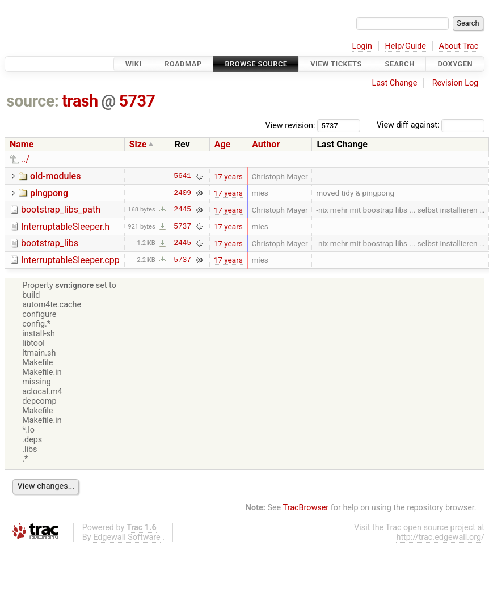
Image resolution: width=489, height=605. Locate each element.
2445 (182, 210)
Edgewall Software (127, 537)
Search (399, 64)
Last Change (394, 83)
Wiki (133, 64)
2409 (182, 193)
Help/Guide (405, 46)
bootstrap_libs (49, 243)
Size (138, 144)
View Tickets (335, 64)
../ (25, 159)
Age (222, 144)
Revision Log (455, 83)
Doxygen (455, 64)
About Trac (459, 46)
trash (80, 101)
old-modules (55, 176)
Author (266, 144)
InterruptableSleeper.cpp (70, 260)
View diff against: (430, 125)
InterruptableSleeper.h (65, 226)
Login (362, 46)
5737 (137, 101)
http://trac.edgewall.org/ (440, 537)
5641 (182, 176)
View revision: (290, 125)
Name (21, 144)
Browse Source (256, 64)
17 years (228, 176)
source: (32, 101)
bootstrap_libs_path (60, 209)
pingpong (49, 193)
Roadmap (183, 64)
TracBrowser (306, 508)
